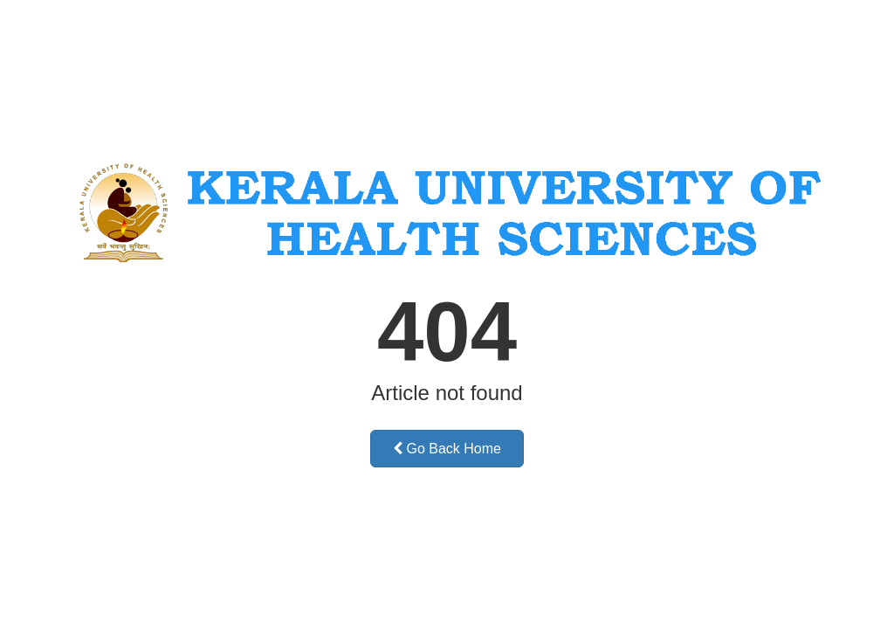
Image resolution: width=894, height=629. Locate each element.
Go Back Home (447, 448)
